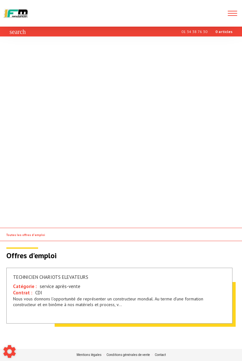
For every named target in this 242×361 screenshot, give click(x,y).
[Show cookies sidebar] (9, 351)
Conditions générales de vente (128, 355)
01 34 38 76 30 (194, 31)
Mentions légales (89, 355)
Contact (160, 355)
